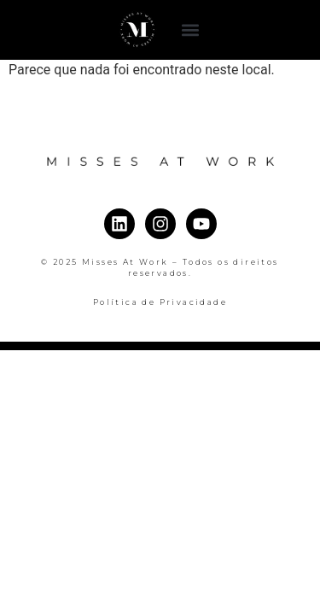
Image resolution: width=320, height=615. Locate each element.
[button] (190, 30)
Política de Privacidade (160, 302)
